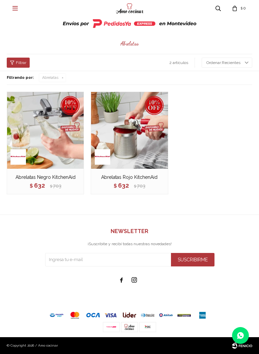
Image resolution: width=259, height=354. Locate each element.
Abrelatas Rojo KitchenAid (129, 177)
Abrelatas (50, 77)
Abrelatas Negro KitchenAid (46, 177)
